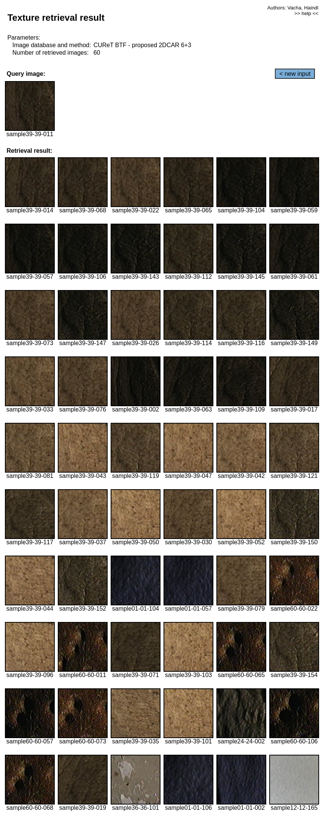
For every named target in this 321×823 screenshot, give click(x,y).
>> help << (306, 13)
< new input (294, 74)
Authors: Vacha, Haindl (292, 8)
